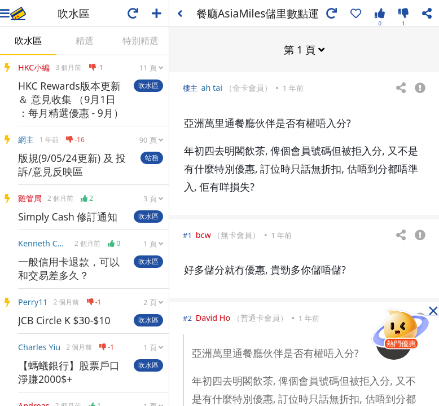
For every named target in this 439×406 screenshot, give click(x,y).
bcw (203, 234)
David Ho (213, 317)
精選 (85, 40)
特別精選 (140, 40)
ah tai (211, 87)
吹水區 (28, 40)
